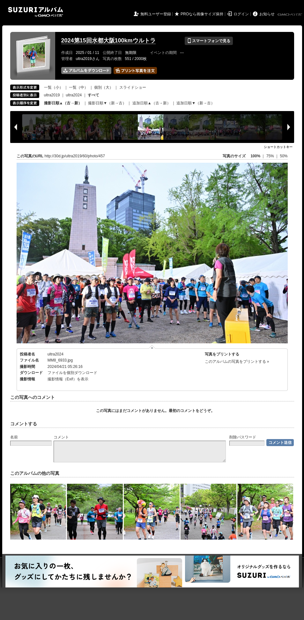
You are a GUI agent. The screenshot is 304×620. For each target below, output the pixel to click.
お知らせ (267, 14)
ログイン (241, 14)
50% (283, 156)
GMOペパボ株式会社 (290, 14)
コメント (61, 437)
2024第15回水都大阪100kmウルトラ (108, 40)
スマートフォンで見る (208, 41)
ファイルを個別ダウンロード (72, 372)
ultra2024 (74, 95)
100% (255, 156)
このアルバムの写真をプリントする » (237, 361)
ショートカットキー (278, 147)
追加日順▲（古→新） (151, 103)
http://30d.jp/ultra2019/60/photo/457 (75, 156)
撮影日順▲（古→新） (63, 103)
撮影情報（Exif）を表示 (68, 379)
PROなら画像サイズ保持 (202, 14)
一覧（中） (78, 87)
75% (270, 156)
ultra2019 (52, 95)
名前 (14, 437)
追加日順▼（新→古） (195, 103)
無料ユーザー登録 (155, 14)
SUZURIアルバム (35, 12)
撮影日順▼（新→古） (107, 103)
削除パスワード (242, 437)
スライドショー (132, 87)
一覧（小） (53, 87)
